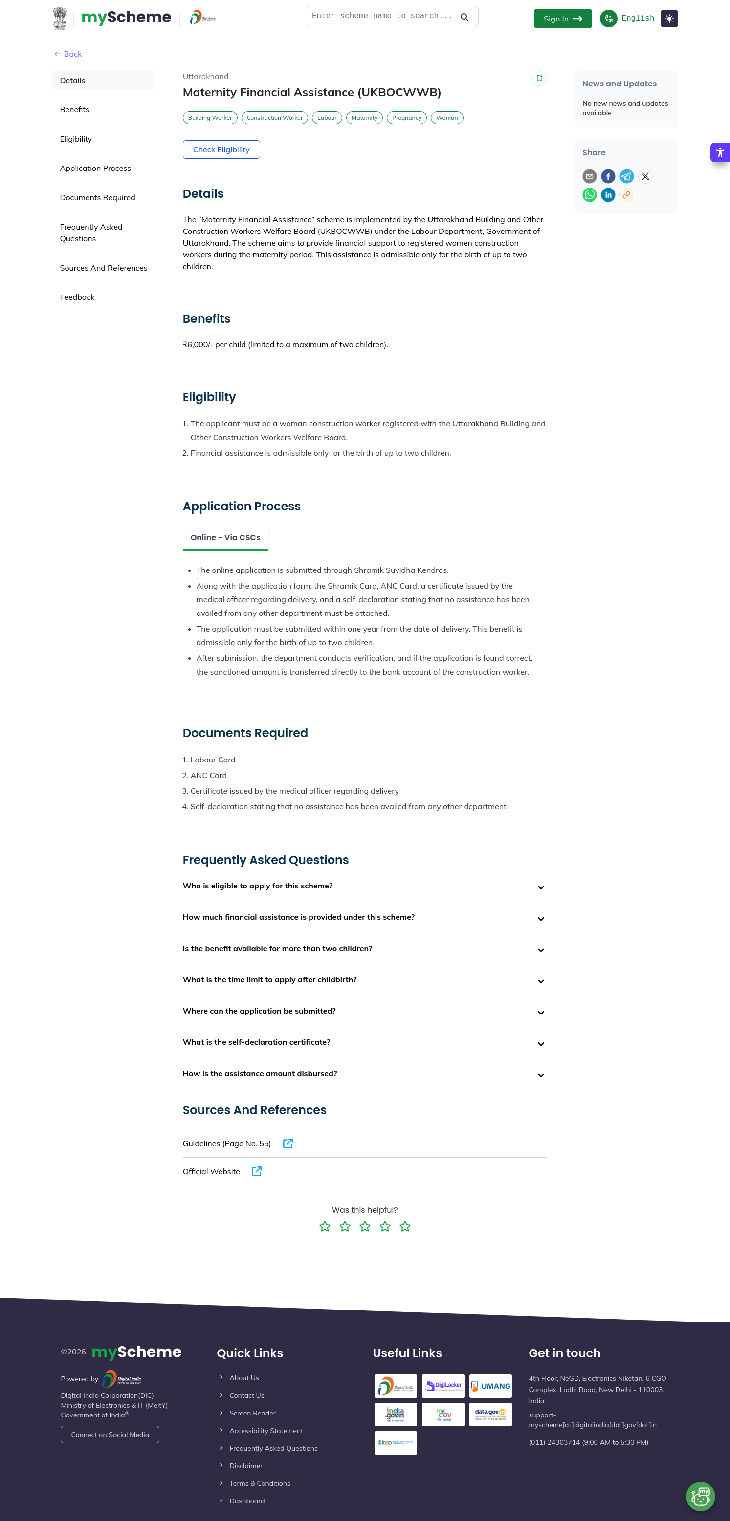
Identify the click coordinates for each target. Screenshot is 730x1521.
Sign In (563, 18)
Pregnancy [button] (406, 117)
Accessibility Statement (266, 1430)
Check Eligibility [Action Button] (221, 149)
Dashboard (247, 1501)
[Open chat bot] (700, 1496)
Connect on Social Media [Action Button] (110, 1434)
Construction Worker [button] (275, 117)
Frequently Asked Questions (273, 1448)
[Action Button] (127, 18)
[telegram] (626, 176)
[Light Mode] (669, 18)
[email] (589, 176)
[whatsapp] (589, 195)
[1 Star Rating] (325, 1226)
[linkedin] (608, 195)
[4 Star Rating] (385, 1226)
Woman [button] (447, 117)
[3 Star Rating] (365, 1226)
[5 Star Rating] (405, 1226)
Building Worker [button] (210, 117)
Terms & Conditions (259, 1483)
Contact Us (246, 1395)
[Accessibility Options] (720, 161)
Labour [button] (326, 117)
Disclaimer (246, 1465)
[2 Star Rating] (345, 1226)
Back (67, 54)
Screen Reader (252, 1413)
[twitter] (645, 176)
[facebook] (608, 176)
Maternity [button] (365, 117)
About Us (244, 1377)
